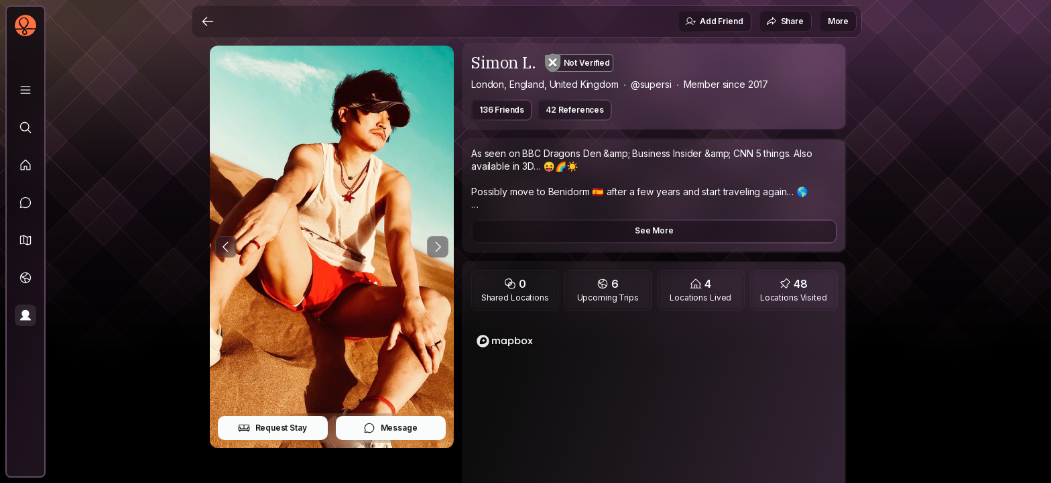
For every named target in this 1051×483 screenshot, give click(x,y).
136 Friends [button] (501, 110)
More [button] (838, 21)
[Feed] (25, 165)
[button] (25, 240)
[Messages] (25, 202)
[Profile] (25, 315)
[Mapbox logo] (504, 341)
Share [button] (785, 21)
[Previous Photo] (226, 247)
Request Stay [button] (272, 428)
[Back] (208, 21)
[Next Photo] (437, 247)
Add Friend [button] (714, 21)
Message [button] (390, 428)
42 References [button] (575, 110)
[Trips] (25, 277)
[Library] (25, 90)
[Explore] (25, 127)
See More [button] (654, 230)
